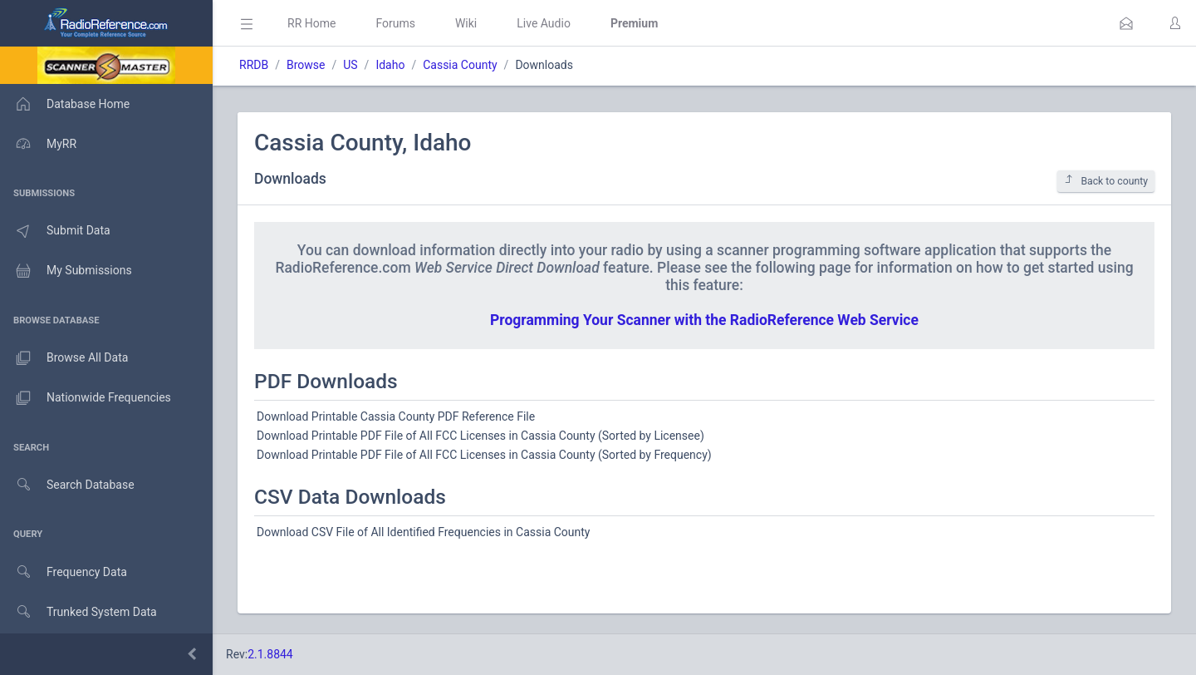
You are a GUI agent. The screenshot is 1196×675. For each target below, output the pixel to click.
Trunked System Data (78, 612)
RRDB (253, 64)
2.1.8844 (270, 654)
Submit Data (55, 231)
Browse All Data (64, 358)
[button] (1126, 23)
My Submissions (66, 271)
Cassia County (460, 64)
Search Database (67, 485)
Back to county (1106, 181)
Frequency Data (63, 572)
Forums (395, 23)
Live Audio (544, 23)
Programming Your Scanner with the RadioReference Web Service (704, 320)
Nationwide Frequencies (85, 398)
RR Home (311, 23)
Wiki (466, 23)
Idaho (389, 64)
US (350, 64)
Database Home (65, 103)
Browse (306, 64)
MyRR (38, 143)
